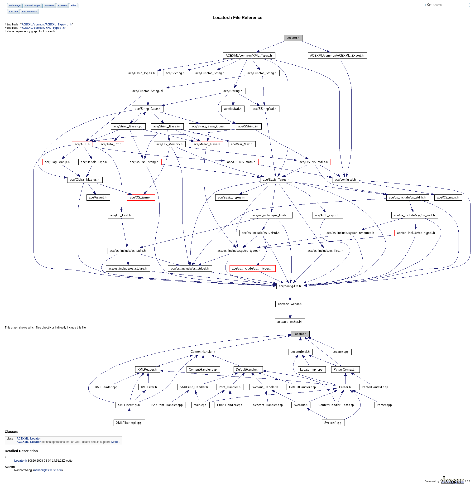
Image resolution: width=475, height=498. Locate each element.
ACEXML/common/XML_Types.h (43, 29)
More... (115, 443)
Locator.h (20, 462)
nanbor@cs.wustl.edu (48, 471)
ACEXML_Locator (29, 440)
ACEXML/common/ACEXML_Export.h (47, 25)
